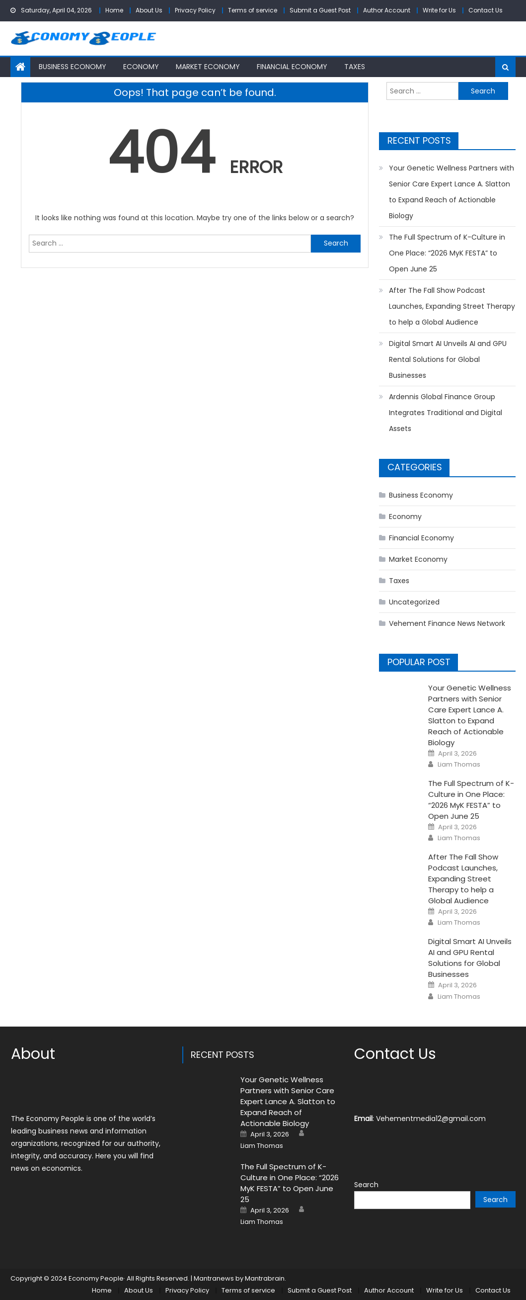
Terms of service (252, 10)
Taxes (354, 67)
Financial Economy (292, 67)
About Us (149, 10)
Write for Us (439, 10)
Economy (141, 67)
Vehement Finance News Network (447, 623)
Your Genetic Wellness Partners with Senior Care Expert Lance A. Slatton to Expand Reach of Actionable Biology (451, 192)
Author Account (386, 10)
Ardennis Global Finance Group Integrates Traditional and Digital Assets (445, 412)
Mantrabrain (265, 1278)
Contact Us (485, 10)
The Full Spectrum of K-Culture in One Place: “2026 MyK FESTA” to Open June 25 (447, 253)
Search (366, 1185)
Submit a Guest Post (320, 10)
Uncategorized (414, 602)
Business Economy (72, 67)
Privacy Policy (195, 10)
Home (114, 10)
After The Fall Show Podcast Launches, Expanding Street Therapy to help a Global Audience (452, 306)
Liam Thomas (459, 764)
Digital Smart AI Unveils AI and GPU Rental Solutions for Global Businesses (448, 359)
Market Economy (208, 67)
